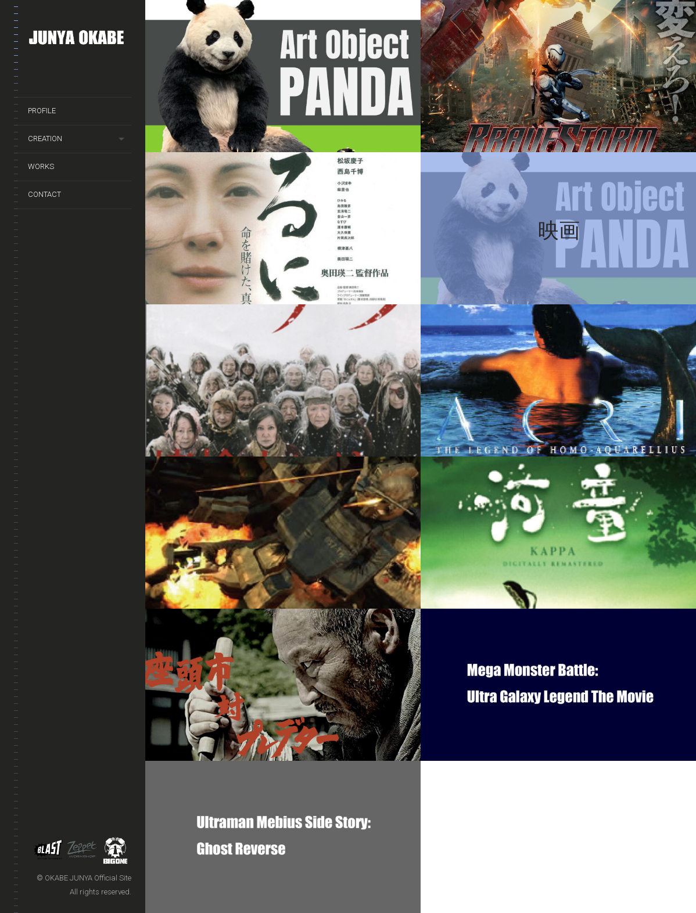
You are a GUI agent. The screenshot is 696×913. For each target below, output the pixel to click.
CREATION (45, 138)
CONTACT (44, 194)
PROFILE (42, 110)
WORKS (41, 166)
